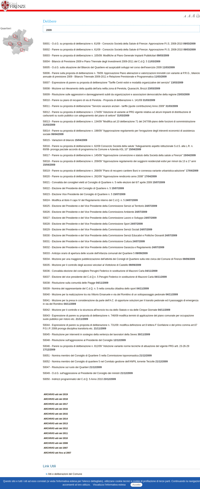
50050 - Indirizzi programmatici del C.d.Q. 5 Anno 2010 (73, 379)
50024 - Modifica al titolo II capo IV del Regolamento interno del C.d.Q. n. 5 (84, 200)
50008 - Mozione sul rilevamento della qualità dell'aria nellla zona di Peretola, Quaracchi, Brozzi (95, 88)
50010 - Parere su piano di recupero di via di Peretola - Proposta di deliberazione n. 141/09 (92, 100)
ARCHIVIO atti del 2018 (56, 399)
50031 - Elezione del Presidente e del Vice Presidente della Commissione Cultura (87, 241)
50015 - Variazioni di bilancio (58, 140)
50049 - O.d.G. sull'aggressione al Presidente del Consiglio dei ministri (81, 373)
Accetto (136, 484)
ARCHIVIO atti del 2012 (56, 428)
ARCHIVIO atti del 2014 (56, 418)
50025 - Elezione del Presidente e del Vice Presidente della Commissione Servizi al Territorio (93, 206)
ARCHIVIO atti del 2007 (56, 448)
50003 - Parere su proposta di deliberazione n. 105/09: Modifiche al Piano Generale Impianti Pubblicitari (99, 55)
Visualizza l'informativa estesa (109, 484)
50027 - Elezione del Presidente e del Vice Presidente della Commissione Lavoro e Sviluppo (93, 217)
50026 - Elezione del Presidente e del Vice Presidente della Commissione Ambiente (88, 211)
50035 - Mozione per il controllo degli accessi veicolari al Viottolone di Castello (85, 265)
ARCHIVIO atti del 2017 (56, 404)
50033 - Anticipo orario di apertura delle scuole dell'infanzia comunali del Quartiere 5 (89, 253)
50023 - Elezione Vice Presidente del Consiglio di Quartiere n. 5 (77, 194)
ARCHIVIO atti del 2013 (56, 423)
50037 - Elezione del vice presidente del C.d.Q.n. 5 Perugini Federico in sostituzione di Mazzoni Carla (98, 276)
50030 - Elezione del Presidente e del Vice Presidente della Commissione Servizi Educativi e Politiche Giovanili (103, 235)
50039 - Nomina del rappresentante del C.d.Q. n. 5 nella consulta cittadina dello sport (89, 288)
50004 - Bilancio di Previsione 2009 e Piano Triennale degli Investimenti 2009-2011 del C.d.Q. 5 (95, 61)
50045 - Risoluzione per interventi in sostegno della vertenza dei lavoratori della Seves (90, 334)
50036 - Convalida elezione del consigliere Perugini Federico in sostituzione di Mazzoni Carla (93, 271)
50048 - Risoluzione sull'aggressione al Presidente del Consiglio (78, 340)
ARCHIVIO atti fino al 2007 (57, 452)
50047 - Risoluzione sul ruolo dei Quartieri (66, 367)
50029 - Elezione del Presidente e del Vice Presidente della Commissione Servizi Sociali (91, 229)
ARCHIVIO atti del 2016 (56, 409)
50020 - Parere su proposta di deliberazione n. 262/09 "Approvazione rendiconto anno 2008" (93, 176)
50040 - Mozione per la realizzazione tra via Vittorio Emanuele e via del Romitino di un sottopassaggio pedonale (104, 294)
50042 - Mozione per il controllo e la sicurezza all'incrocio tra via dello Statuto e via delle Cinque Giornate (100, 309)
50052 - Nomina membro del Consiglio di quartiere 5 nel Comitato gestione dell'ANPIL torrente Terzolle (99, 361)
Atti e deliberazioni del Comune (65, 474)
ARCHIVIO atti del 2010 (56, 438)
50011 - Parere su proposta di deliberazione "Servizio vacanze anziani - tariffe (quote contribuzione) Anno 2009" (104, 106)
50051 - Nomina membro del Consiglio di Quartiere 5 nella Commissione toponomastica (91, 355)
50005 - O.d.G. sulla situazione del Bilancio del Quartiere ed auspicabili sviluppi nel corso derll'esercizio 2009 (102, 67)
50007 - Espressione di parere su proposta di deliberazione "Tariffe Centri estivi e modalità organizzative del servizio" (106, 82)
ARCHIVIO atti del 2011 (56, 433)
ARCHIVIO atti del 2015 (56, 414)
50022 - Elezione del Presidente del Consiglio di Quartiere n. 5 (77, 188)
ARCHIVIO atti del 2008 (56, 443)
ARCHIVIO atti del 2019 (56, 394)
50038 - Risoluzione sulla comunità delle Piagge (69, 282)
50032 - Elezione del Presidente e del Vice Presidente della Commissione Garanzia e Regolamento (97, 247)
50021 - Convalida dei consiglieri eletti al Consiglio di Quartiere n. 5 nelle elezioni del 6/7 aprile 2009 (97, 182)
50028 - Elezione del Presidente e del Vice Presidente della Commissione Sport (86, 223)
